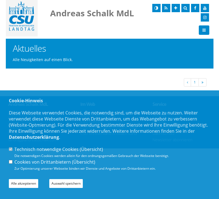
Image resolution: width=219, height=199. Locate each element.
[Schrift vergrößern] (176, 8)
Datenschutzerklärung (34, 137)
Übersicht (91, 149)
